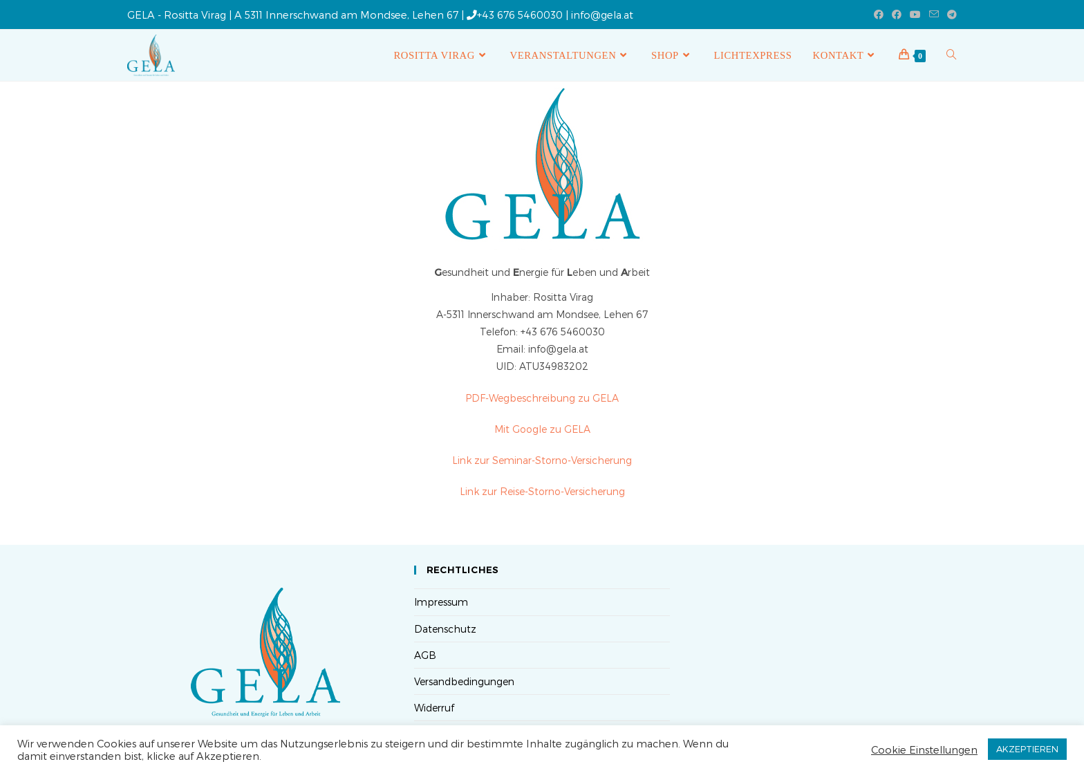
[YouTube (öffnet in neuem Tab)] (915, 14)
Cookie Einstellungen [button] (924, 749)
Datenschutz (445, 629)
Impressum (441, 602)
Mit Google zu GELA (542, 429)
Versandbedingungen (464, 681)
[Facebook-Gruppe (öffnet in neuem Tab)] (897, 14)
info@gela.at (602, 14)
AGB (425, 655)
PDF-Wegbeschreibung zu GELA (542, 398)
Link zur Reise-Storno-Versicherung (542, 491)
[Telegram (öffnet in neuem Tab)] (950, 14)
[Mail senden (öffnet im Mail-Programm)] (934, 14)
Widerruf (434, 708)
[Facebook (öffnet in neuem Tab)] (879, 14)
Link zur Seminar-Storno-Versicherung (542, 460)
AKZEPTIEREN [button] (1027, 748)
